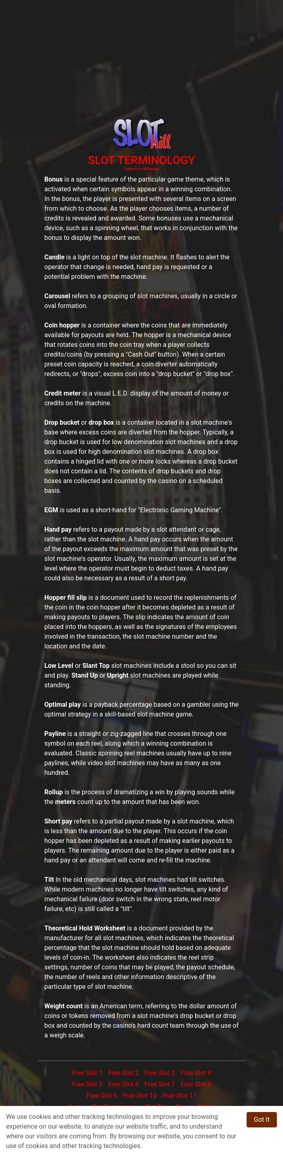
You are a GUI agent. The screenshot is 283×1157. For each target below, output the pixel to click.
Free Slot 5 (87, 1084)
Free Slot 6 (123, 1084)
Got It (262, 1119)
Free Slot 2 (123, 1073)
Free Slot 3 (159, 1073)
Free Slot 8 (196, 1084)
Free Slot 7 (159, 1084)
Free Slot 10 (140, 1095)
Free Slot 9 (101, 1095)
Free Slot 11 (179, 1095)
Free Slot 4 (196, 1073)
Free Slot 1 (87, 1073)
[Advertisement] (141, 56)
